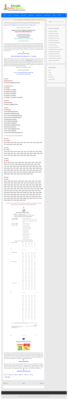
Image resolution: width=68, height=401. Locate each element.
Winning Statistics (51, 79)
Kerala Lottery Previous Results (23, 53)
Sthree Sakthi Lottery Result (53, 35)
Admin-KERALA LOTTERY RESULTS (44, 396)
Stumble (27, 374)
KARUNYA (54, 15)
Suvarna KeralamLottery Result (54, 42)
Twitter (16, 374)
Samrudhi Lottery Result (52, 31)
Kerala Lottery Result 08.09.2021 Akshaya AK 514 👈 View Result (23, 56)
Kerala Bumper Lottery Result (53, 47)
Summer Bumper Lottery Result (54, 51)
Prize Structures (51, 77)
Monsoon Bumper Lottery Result (54, 56)
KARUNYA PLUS (39, 15)
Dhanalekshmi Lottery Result (53, 38)
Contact (49, 72)
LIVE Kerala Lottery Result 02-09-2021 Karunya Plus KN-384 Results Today (22, 23)
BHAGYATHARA (16, 15)
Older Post (42, 383)
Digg (31, 374)
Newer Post (5, 383)
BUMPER (59, 15)
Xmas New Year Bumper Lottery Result (55, 49)
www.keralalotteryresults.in (29, 396)
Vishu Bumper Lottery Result (53, 53)
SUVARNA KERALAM (47, 15)
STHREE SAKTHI (23, 15)
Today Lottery (26, 25)
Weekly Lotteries (33, 25)
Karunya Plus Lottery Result (19, 25)
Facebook (11, 374)
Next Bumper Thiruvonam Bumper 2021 (23, 341)
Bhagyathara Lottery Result (53, 33)
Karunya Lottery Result (52, 44)
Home (4, 15)
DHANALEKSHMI (31, 15)
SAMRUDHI (9, 15)
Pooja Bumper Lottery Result (53, 60)
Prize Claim (50, 74)
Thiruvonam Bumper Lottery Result (54, 58)
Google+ (21, 374)
